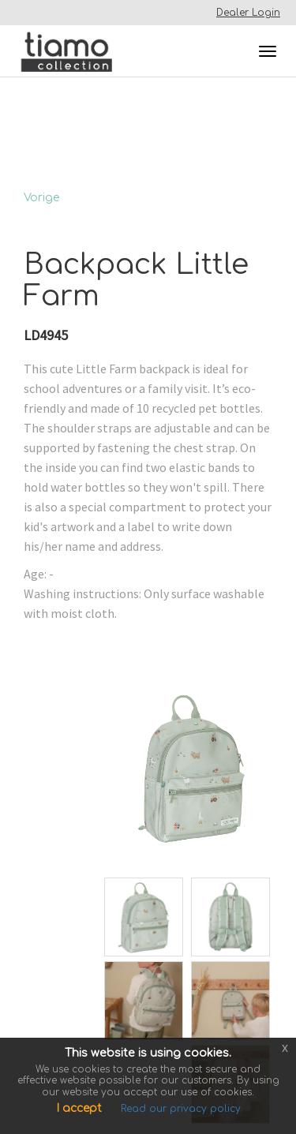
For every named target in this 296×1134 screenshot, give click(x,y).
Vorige (41, 198)
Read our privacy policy (181, 1108)
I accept (79, 1108)
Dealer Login (248, 12)
